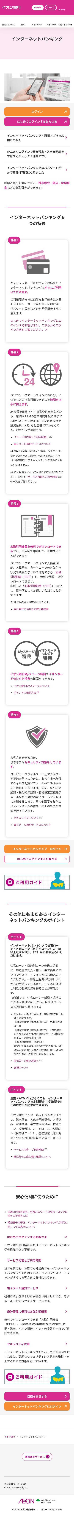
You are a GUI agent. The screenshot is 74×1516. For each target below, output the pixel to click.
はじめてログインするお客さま (27, 1237)
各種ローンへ (21, 1067)
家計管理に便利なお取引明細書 (31, 609)
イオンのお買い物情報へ (23, 1509)
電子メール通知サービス (22, 1288)
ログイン (50, 7)
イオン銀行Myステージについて (32, 685)
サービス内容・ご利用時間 (29, 1149)
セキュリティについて (26, 817)
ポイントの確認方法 (25, 692)
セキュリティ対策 (18, 1344)
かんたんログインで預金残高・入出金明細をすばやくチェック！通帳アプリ (35, 154)
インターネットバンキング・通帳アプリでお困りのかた (35, 138)
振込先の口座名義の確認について (32, 1156)
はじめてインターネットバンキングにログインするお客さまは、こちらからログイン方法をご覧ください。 (36, 325)
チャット (62, 9)
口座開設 (37, 7)
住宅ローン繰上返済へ (26, 1060)
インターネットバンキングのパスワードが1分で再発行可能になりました (34, 170)
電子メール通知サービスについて (32, 444)
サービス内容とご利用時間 (42, 476)
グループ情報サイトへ (51, 1509)
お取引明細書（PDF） (38, 586)
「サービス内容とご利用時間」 (31, 437)
